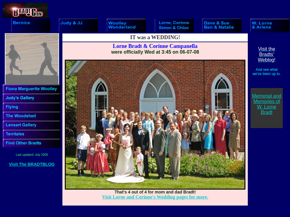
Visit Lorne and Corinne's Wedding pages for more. (155, 197)
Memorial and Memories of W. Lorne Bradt (266, 104)
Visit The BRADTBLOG (32, 164)
